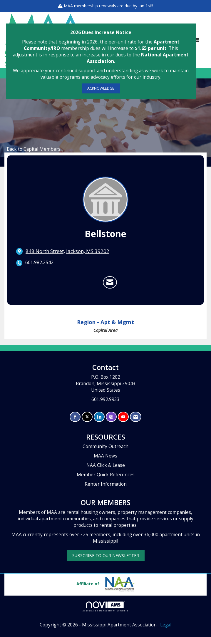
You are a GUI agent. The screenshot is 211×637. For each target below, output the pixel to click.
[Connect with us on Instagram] (111, 417)
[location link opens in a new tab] (67, 251)
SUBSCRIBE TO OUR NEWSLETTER (105, 555)
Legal (165, 625)
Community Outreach (105, 446)
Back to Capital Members (32, 149)
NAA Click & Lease (105, 465)
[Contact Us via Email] (135, 417)
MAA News (105, 456)
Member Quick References (106, 475)
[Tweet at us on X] (87, 417)
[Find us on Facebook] (75, 417)
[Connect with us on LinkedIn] (99, 417)
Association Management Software (105, 606)
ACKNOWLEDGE (100, 88)
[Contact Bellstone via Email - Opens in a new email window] (110, 282)
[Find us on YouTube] (123, 417)
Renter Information (106, 484)
